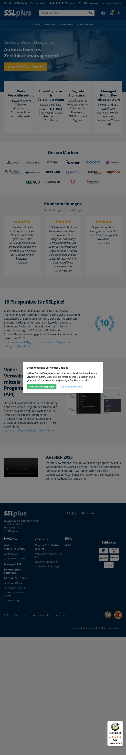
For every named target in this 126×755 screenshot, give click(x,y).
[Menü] (121, 723)
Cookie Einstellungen (71, 386)
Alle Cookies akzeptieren (41, 386)
